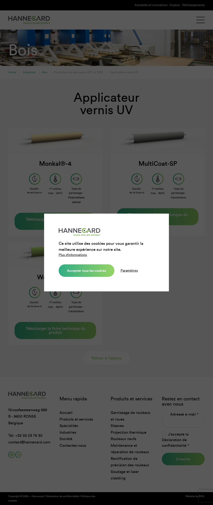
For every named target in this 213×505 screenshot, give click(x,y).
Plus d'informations (73, 255)
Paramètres (129, 270)
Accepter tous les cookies (86, 271)
